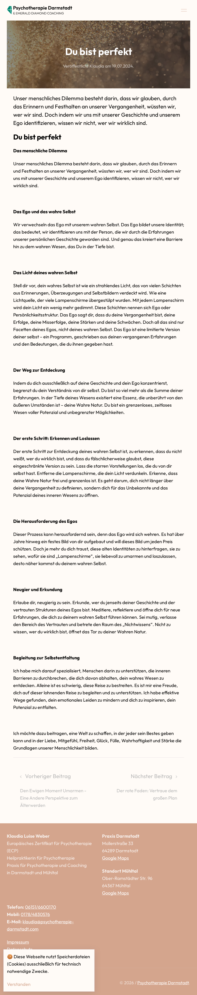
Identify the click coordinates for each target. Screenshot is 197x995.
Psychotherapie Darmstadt (163, 982)
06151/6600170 (40, 907)
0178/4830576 (35, 914)
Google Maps (115, 858)
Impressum (18, 942)
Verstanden (19, 984)
